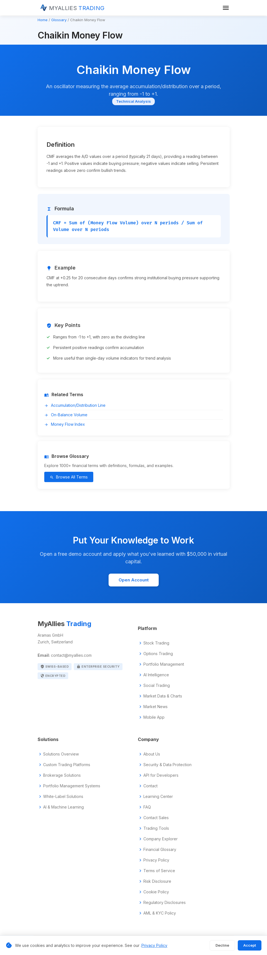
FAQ (147, 807)
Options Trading (158, 654)
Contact (150, 786)
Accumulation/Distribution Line (75, 405)
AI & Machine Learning (63, 807)
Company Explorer (160, 839)
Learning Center (158, 796)
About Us (151, 754)
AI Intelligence (156, 675)
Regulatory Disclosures (164, 903)
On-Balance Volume (65, 414)
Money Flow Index (64, 424)
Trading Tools (156, 828)
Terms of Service (159, 871)
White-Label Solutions (63, 796)
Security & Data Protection (167, 765)
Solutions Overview (61, 754)
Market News (155, 707)
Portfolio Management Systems (71, 786)
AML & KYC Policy (159, 913)
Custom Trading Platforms (66, 765)
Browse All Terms (69, 477)
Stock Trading (156, 643)
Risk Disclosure (157, 881)
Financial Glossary (159, 849)
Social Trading (156, 685)
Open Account (134, 580)
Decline (222, 945)
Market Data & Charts (162, 696)
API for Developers (160, 775)
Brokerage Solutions (62, 775)
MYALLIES (77, 8)
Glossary (59, 20)
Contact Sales (156, 818)
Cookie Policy (156, 892)
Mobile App (154, 717)
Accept (249, 945)
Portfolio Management (163, 664)
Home (43, 20)
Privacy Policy (156, 860)
